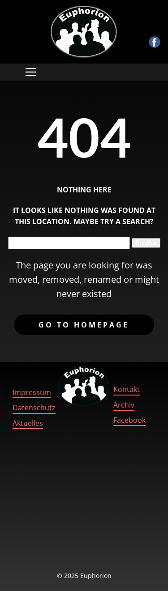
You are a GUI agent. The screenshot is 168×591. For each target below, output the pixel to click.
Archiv (123, 405)
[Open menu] (31, 72)
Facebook (129, 420)
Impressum (32, 392)
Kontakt (126, 389)
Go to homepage (84, 325)
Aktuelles (28, 423)
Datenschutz (34, 407)
